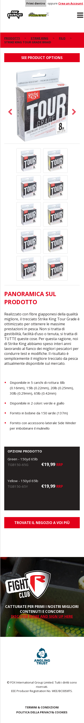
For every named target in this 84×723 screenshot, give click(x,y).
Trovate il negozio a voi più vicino (42, 524)
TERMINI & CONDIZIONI (42, 707)
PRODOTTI (12, 38)
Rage (8, 11)
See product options (42, 57)
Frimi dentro (35, 3)
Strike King (39, 38)
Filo (62, 38)
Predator (33, 11)
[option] (42, 105)
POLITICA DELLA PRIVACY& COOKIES (41, 712)
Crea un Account (70, 3)
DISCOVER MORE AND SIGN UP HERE (42, 616)
